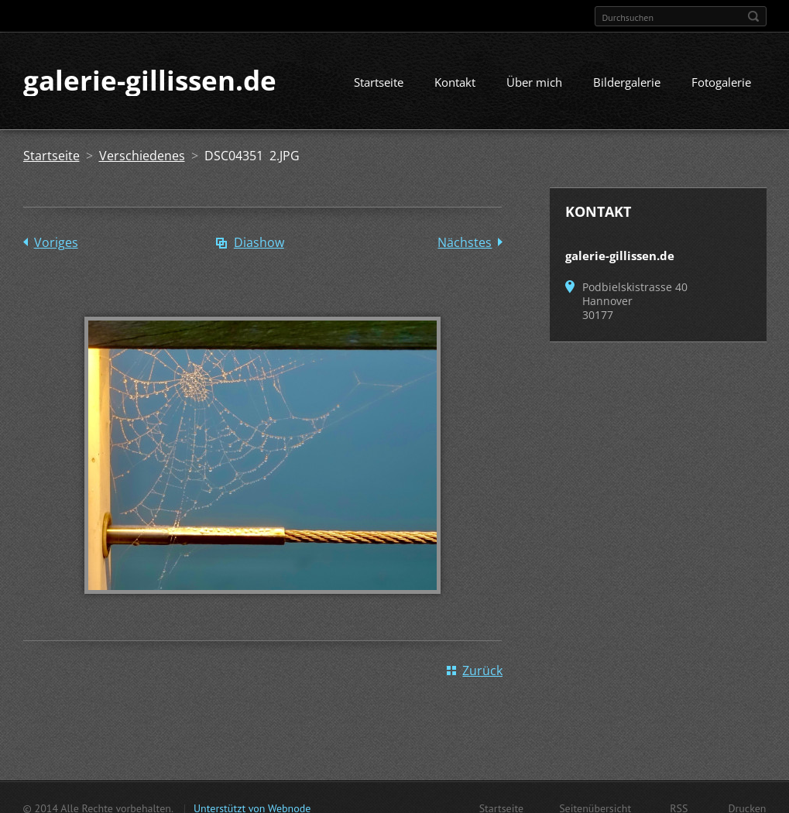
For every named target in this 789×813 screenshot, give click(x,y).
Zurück (482, 671)
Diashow (259, 243)
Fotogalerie (721, 83)
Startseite (378, 83)
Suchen (753, 16)
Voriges (56, 243)
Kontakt (454, 83)
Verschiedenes (142, 156)
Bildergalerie (626, 83)
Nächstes (464, 243)
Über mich (534, 83)
